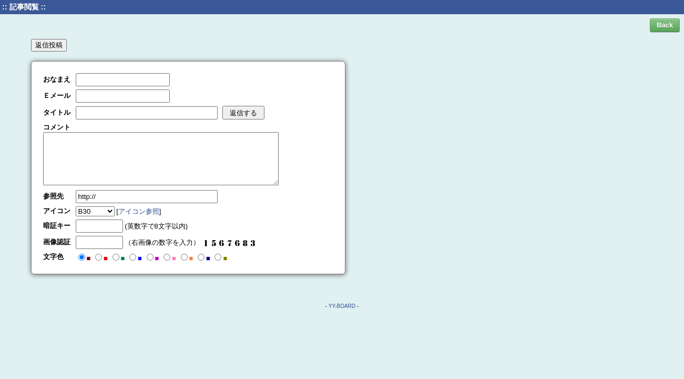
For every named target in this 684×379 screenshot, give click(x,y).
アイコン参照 (138, 211)
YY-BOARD (342, 306)
